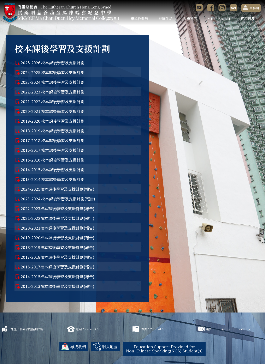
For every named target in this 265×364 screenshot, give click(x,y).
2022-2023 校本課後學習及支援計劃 (52, 92)
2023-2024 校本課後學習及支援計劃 (52, 82)
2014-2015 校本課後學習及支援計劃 (52, 169)
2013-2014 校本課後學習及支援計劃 (52, 179)
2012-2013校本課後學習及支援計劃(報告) (57, 286)
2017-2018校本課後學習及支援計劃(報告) (57, 257)
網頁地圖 (110, 346)
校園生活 (166, 18)
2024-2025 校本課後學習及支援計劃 (52, 72)
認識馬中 (113, 18)
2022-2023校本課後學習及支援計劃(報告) (57, 208)
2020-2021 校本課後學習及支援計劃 (52, 111)
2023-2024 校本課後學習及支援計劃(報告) (58, 198)
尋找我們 (78, 346)
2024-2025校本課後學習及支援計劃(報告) (57, 189)
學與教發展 (139, 18)
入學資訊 (190, 18)
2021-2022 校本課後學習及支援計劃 (52, 101)
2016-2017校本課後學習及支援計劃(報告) (57, 266)
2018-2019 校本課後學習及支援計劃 (52, 130)
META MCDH (218, 18)
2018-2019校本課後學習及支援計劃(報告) (57, 247)
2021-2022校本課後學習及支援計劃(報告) (57, 218)
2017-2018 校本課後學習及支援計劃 (52, 140)
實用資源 (248, 18)
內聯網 (251, 7)
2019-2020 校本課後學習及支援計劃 (52, 121)
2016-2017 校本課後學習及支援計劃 (52, 150)
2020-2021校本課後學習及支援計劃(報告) (57, 228)
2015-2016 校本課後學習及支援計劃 (52, 160)
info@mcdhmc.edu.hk (232, 329)
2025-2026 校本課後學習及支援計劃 (52, 62)
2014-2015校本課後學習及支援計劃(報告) (57, 276)
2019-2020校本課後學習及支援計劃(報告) (57, 237)
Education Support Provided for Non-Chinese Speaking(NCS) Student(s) (164, 348)
